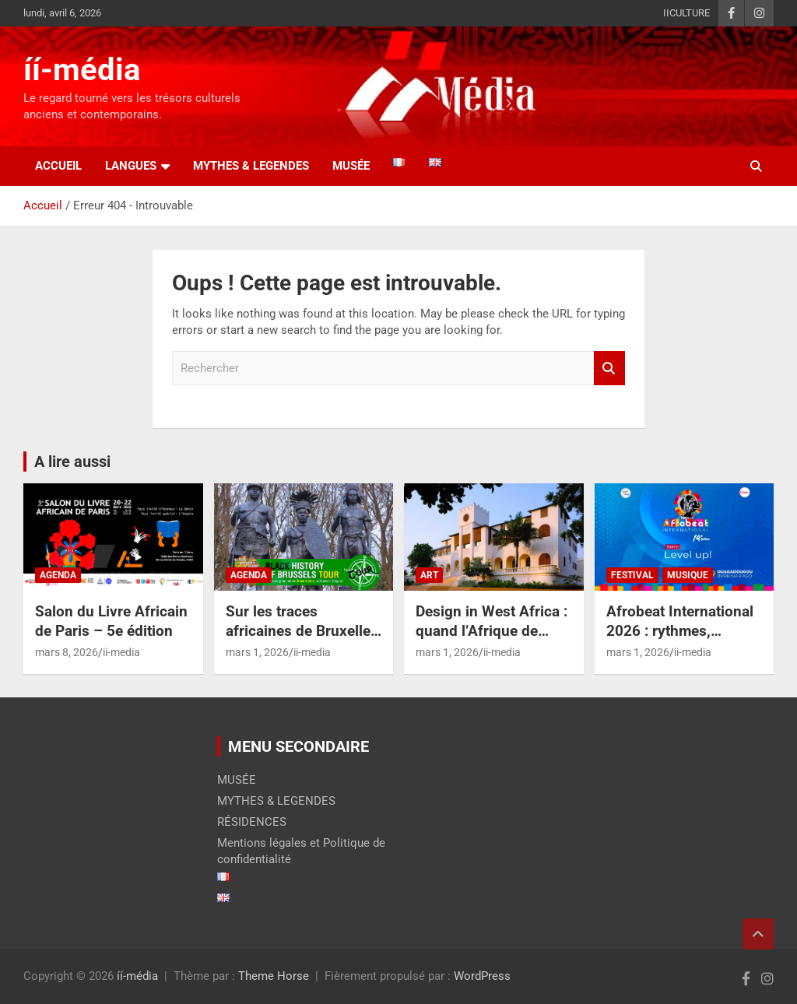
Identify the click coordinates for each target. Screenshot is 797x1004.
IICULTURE (686, 13)
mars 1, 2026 (257, 652)
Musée (351, 166)
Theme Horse (273, 976)
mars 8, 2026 (66, 652)
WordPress (482, 976)
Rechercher (609, 368)
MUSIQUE (687, 575)
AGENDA (58, 575)
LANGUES (130, 166)
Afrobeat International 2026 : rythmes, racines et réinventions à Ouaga (682, 640)
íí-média (81, 69)
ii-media (121, 652)
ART (429, 575)
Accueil (58, 166)
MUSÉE (236, 780)
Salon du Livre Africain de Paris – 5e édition (111, 621)
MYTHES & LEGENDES (251, 166)
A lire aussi (72, 461)
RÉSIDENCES (251, 822)
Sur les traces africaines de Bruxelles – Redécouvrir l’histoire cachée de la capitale (303, 640)
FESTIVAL (632, 575)
